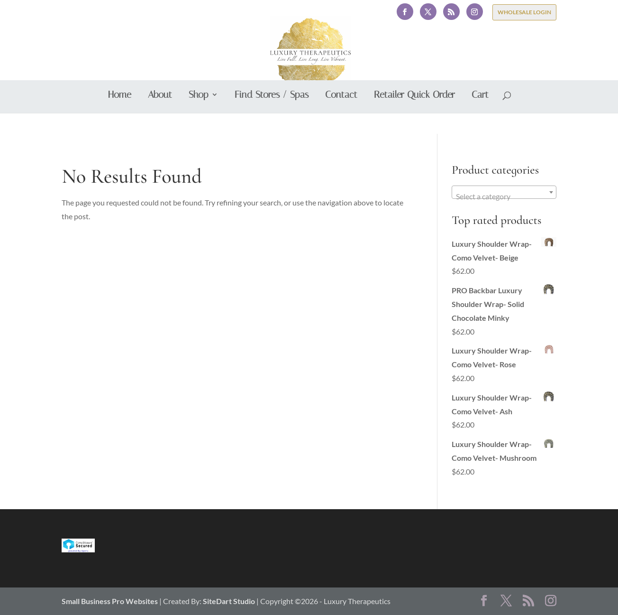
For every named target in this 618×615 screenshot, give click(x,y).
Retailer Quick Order (414, 116)
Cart (480, 116)
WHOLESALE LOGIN (524, 12)
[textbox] (503, 196)
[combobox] (504, 192)
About (160, 116)
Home (119, 116)
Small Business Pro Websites (110, 601)
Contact (341, 116)
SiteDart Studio (229, 601)
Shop (199, 116)
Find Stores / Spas (272, 116)
